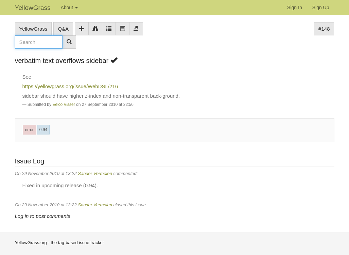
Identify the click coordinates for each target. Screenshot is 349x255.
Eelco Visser (63, 104)
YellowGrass (33, 7)
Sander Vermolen (95, 173)
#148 (324, 29)
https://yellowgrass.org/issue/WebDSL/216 (70, 86)
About (68, 7)
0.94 (43, 129)
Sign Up (320, 7)
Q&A (63, 29)
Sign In (294, 7)
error (29, 129)
